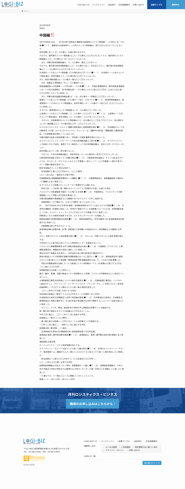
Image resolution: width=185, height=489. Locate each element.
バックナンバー (107, 441)
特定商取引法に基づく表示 (146, 447)
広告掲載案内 (151, 441)
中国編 (46, 35)
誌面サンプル (124, 441)
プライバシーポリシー (114, 450)
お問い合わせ (134, 450)
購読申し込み (90, 445)
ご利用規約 (125, 447)
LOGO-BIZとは (90, 441)
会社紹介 (138, 441)
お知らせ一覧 (90, 456)
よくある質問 (111, 447)
